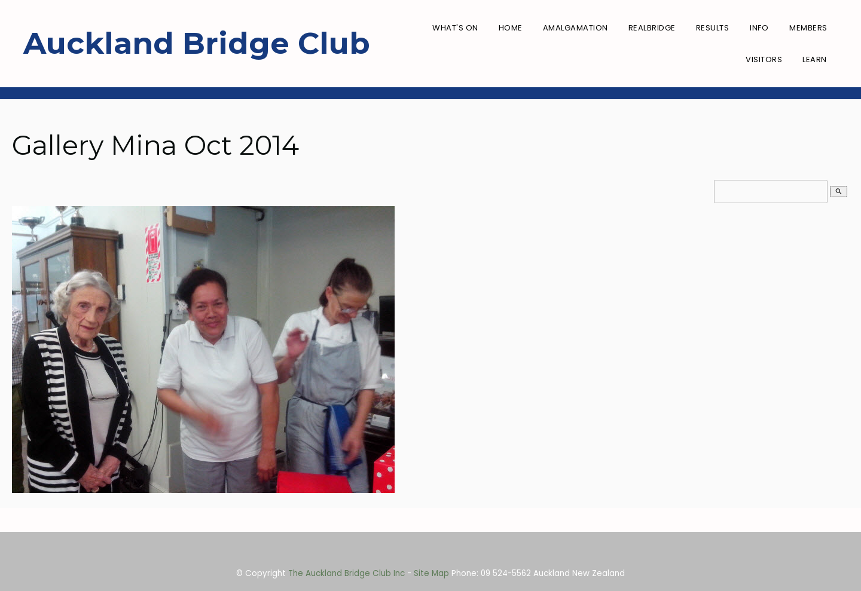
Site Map (431, 573)
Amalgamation (575, 27)
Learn (814, 59)
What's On (455, 27)
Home (511, 27)
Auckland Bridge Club (196, 43)
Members (808, 27)
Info (759, 27)
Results (712, 27)
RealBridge (652, 27)
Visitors (764, 59)
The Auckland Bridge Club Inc (346, 573)
